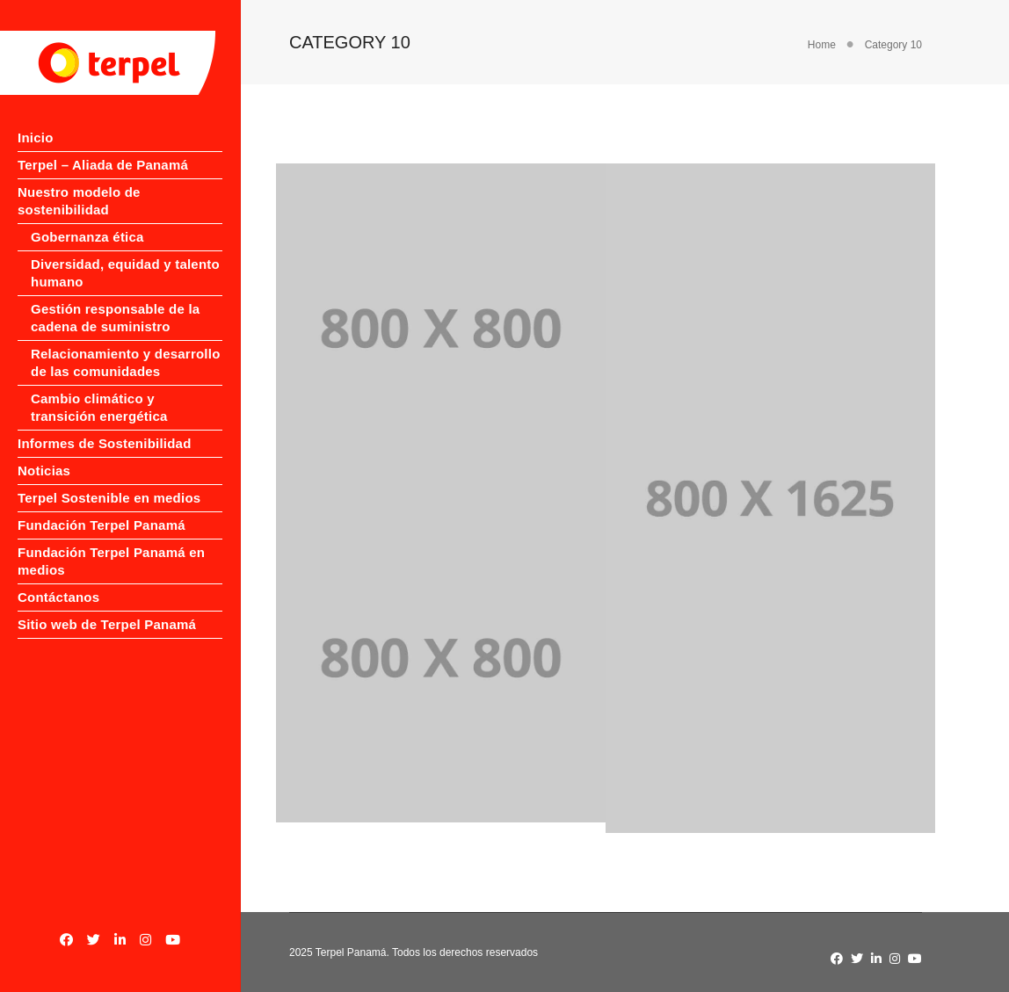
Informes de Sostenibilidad (64, 505)
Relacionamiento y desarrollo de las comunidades (90, 406)
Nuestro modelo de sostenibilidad (79, 218)
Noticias (44, 540)
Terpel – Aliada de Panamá (75, 173)
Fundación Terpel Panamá (74, 621)
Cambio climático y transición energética (99, 460)
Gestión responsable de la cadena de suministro (98, 344)
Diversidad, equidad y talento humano (101, 290)
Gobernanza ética (87, 254)
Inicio (36, 137)
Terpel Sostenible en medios (83, 577)
